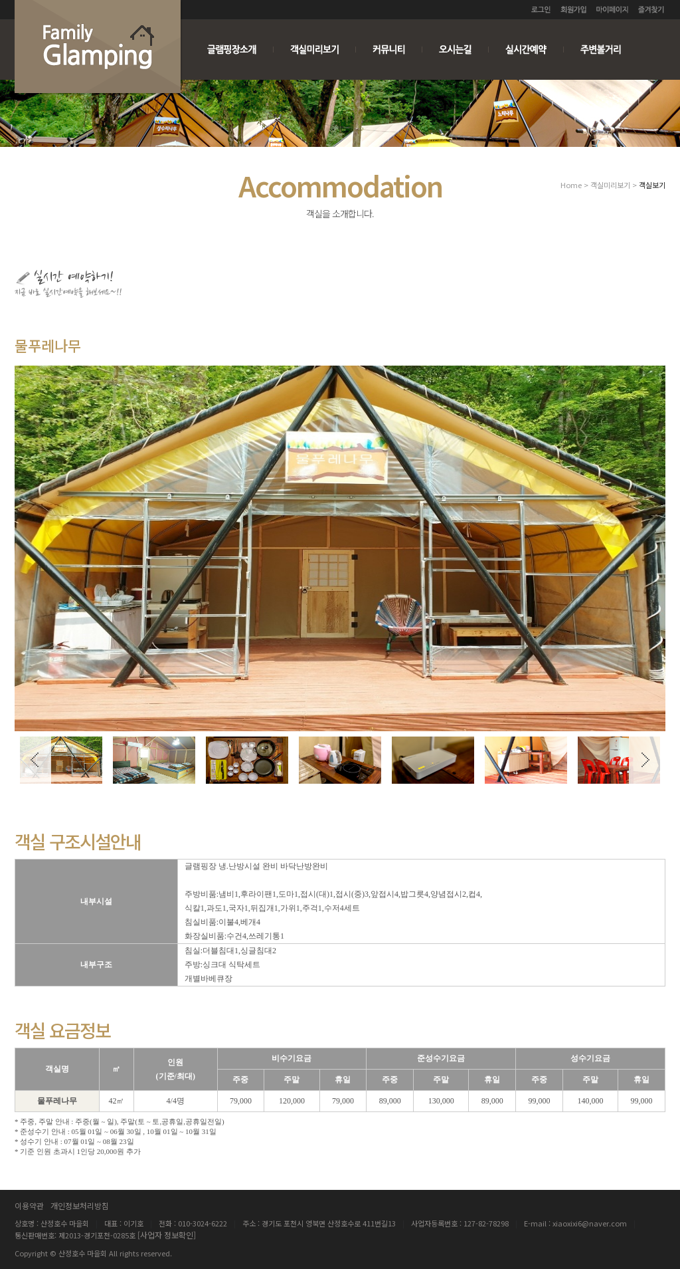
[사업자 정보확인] (166, 1234)
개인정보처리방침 (79, 1205)
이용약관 (29, 1205)
